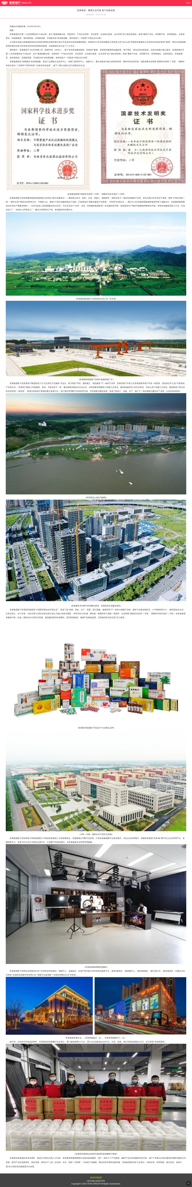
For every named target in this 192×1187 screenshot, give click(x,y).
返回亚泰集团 (96, 1178)
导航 (188, 3)
